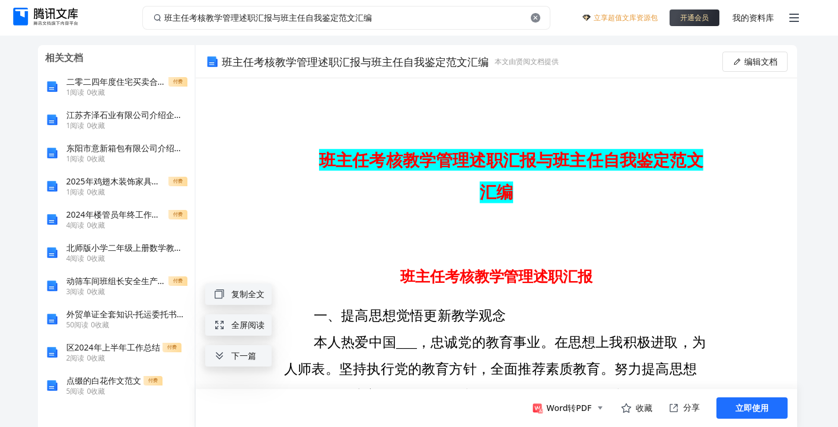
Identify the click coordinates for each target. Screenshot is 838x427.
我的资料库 (753, 17)
